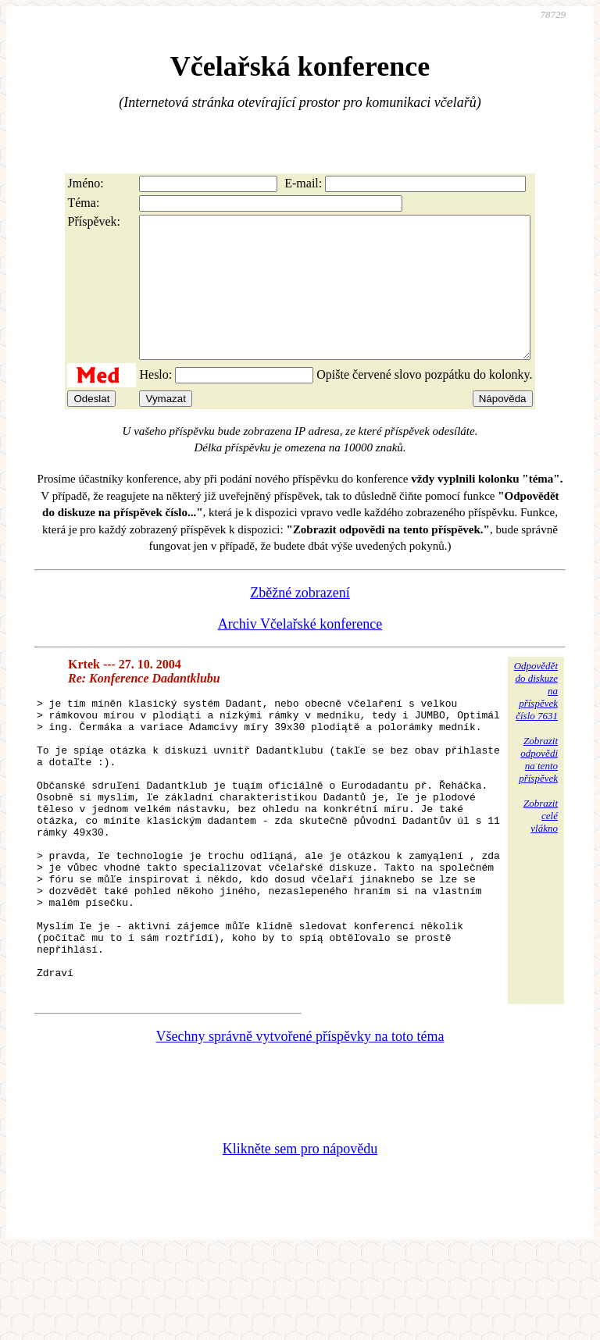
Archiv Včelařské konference (300, 652)
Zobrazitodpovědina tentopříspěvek (538, 787)
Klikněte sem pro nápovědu (300, 1235)
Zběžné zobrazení (299, 621)
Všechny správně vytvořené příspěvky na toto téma (300, 1123)
